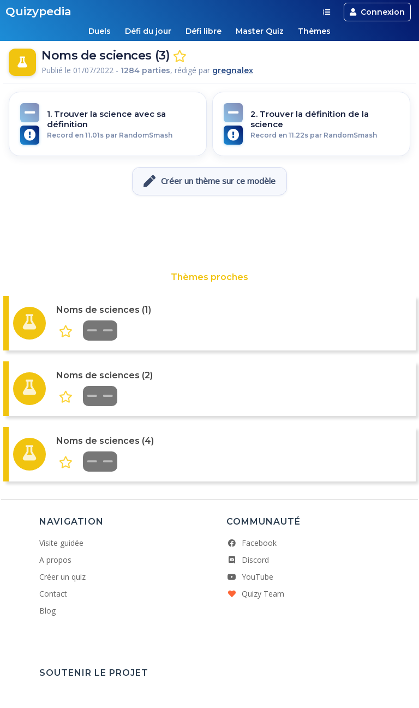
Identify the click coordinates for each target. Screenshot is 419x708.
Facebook (251, 543)
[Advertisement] (209, 233)
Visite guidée (61, 543)
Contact (53, 593)
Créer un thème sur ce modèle (209, 181)
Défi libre (203, 31)
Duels (99, 31)
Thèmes (314, 31)
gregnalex (232, 70)
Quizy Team (255, 593)
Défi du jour (148, 31)
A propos (55, 560)
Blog (47, 610)
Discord (247, 560)
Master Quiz (260, 31)
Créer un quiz (62, 577)
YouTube (249, 577)
